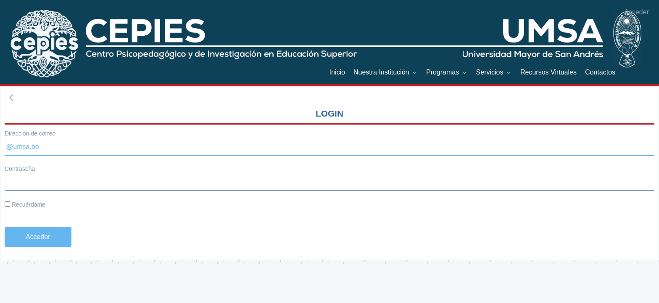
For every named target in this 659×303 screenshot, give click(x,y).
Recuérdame (25, 204)
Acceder (636, 12)
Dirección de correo (30, 133)
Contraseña (20, 168)
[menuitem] (337, 72)
